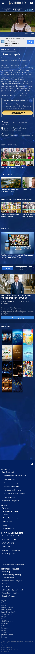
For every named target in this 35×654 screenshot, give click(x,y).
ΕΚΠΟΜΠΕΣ (5, 469)
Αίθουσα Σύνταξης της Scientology (13, 590)
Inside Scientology (9, 479)
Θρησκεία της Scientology (10, 593)
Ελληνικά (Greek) (7, 607)
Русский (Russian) (7, 630)
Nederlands (5, 623)
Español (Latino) (6, 610)
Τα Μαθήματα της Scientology (12, 575)
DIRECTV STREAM (9, 539)
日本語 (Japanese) (7, 621)
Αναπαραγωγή (17, 318)
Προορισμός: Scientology (11, 483)
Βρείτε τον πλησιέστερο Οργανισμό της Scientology (16, 123)
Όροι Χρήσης (4, 645)
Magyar (3, 617)
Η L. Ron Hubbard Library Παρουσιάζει (15, 493)
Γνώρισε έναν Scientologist (12, 486)
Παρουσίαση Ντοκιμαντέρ (10, 501)
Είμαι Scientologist (9, 497)
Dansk (3, 603)
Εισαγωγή (6, 514)
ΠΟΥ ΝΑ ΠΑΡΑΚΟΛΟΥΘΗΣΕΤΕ (12, 533)
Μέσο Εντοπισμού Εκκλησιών (12, 581)
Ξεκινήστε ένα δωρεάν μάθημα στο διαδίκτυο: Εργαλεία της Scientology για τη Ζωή (17, 135)
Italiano (3, 619)
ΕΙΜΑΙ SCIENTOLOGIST (8, 49)
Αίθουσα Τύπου (7, 521)
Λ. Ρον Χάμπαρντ (8, 578)
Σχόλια (5, 525)
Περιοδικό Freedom (8, 596)
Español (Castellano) (8, 612)
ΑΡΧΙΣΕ (30, 42)
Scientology (6, 572)
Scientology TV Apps (9, 554)
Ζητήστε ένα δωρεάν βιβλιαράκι (13, 129)
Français (4, 637)
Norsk (3, 626)
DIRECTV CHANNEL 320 (11, 536)
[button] (33, 268)
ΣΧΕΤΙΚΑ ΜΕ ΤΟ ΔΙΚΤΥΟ (10, 511)
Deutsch (4, 605)
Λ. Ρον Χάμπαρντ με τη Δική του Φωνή (15, 475)
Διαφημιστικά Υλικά (8, 528)
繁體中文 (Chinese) (7, 635)
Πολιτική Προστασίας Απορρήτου (9, 649)
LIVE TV (4, 505)
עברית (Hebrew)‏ (6, 614)
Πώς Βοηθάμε (6, 587)
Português (4, 628)
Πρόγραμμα (6, 508)
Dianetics (5, 584)
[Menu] (3, 3)
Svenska (4, 632)
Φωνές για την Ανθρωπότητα (12, 490)
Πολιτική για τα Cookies (7, 647)
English (3, 601)
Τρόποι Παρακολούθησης (10, 518)
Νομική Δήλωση (5, 651)
